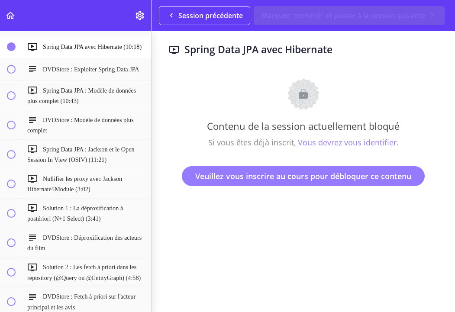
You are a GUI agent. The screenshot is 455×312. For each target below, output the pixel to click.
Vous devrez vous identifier (347, 142)
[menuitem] (140, 15)
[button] (11, 15)
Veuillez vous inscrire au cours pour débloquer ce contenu (303, 176)
